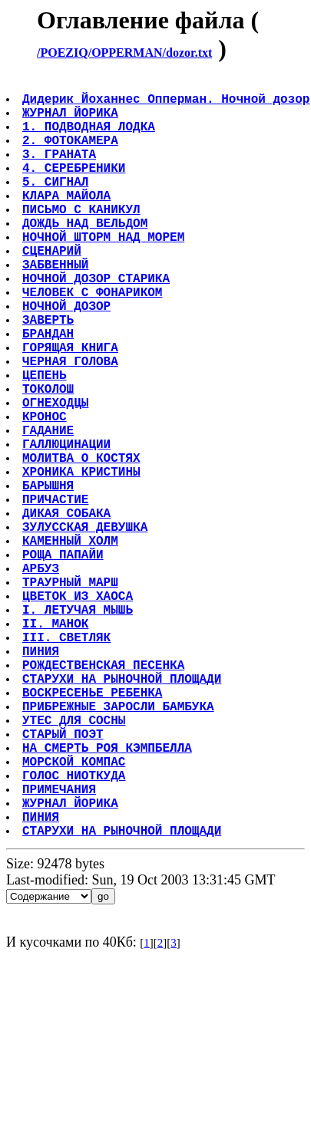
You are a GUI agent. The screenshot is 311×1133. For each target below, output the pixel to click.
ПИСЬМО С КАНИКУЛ (83, 239)
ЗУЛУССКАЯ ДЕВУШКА (86, 627)
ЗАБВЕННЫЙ (57, 306)
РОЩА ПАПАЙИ (64, 661)
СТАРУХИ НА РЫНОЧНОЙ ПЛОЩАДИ (123, 813)
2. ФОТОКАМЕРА (72, 155)
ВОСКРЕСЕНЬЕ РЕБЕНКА (94, 830)
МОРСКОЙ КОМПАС (75, 914)
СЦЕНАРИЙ (53, 290)
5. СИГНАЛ (57, 205)
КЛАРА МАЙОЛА (68, 222)
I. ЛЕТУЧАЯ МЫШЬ (79, 728)
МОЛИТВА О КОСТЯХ (83, 543)
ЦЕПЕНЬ (46, 441)
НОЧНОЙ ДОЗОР (68, 357)
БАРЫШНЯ (49, 576)
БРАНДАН (49, 391)
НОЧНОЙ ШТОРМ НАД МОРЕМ (105, 273)
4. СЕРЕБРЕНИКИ (75, 188)
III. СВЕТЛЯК (68, 762)
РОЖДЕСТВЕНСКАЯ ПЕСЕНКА (105, 796)
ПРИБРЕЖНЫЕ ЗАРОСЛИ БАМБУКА (120, 846)
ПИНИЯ (42, 779)
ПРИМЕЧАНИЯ (61, 948)
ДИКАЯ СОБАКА (68, 610)
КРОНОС (46, 492)
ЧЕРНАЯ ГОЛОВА (72, 425)
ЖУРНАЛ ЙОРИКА (72, 121)
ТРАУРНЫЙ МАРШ (72, 695)
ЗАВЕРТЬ (49, 374)
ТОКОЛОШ (49, 458)
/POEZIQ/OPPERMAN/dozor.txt (124, 52)
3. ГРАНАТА (61, 171)
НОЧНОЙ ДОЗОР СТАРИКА (97, 323)
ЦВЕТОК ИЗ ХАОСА (79, 711)
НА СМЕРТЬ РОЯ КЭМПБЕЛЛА (109, 897)
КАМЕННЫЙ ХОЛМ (72, 644)
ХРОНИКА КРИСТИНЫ (83, 560)
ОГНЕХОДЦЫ (57, 475)
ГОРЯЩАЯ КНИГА (72, 408)
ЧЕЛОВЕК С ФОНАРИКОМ (94, 340)
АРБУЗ (42, 678)
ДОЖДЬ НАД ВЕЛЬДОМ (86, 256)
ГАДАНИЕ (49, 509)
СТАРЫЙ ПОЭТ (64, 880)
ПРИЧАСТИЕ (57, 593)
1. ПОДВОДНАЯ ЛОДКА (90, 138)
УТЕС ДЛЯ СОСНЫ (75, 863)
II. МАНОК (57, 745)
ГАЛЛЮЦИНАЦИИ (68, 526)
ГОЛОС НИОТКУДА (75, 931)
